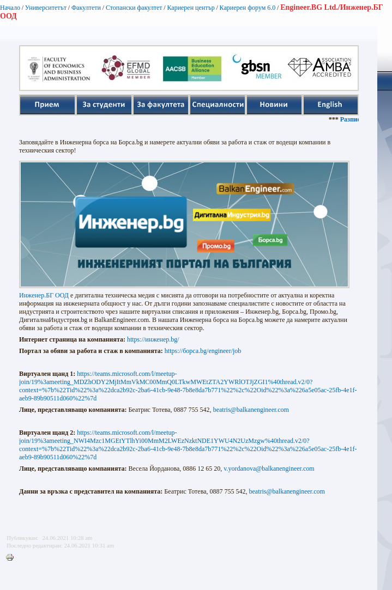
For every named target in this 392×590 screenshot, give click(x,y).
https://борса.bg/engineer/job (203, 351)
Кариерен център (190, 7)
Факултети (86, 7)
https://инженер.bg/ (153, 339)
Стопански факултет (134, 7)
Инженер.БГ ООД (44, 295)
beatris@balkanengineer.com (251, 409)
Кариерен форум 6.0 (248, 7)
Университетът (46, 7)
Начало (10, 7)
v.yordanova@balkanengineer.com (269, 468)
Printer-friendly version (12, 558)
